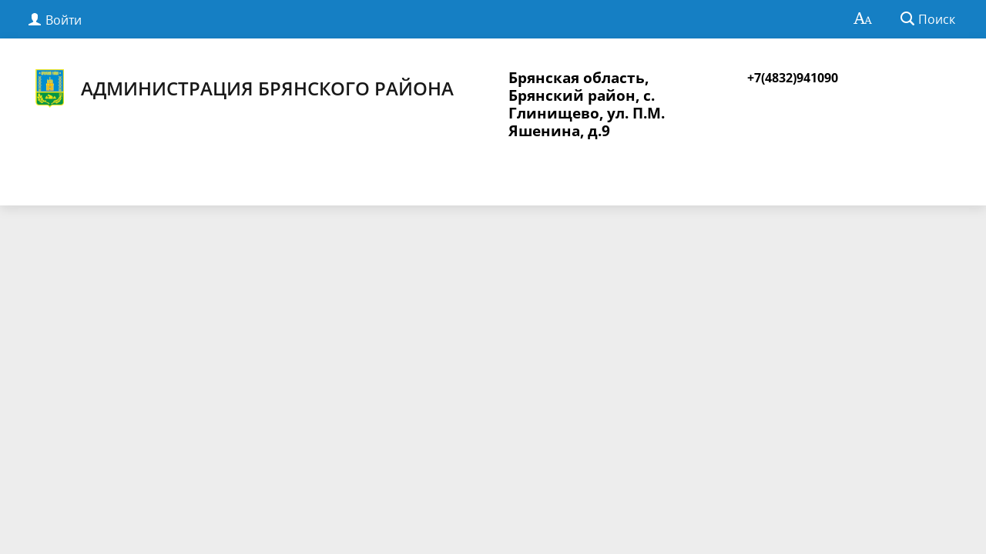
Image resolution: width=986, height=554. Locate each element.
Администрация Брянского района (242, 88)
